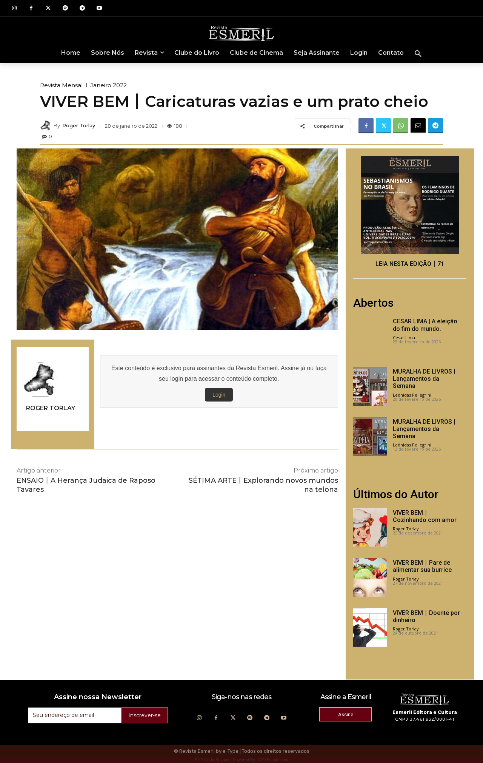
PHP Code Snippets (213, 759)
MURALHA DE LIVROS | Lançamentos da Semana (424, 378)
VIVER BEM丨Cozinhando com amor (425, 516)
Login (218, 395)
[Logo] (241, 33)
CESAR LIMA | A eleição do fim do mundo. (425, 325)
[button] (418, 54)
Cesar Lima (404, 337)
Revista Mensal (61, 85)
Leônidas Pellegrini (412, 395)
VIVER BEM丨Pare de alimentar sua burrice (422, 566)
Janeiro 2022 (108, 85)
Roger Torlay (78, 125)
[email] (74, 715)
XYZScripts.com (273, 759)
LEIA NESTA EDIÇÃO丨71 (409, 263)
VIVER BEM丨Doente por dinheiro (426, 616)
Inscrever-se (144, 715)
